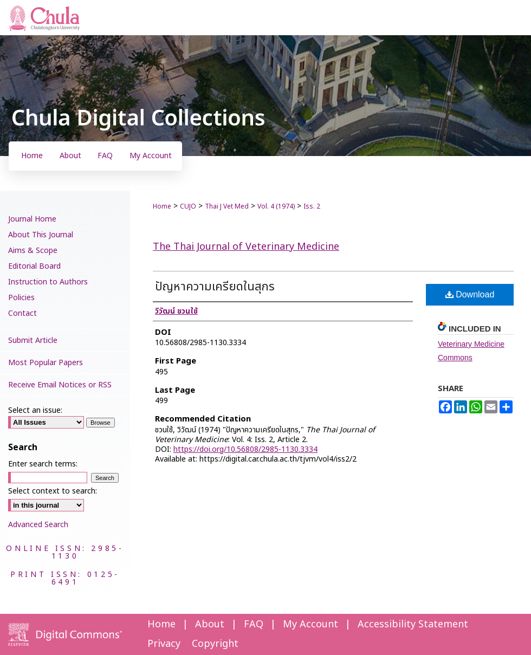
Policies (21, 297)
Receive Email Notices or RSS (60, 385)
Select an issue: (35, 410)
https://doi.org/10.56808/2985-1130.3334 (245, 449)
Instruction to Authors (48, 282)
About (209, 624)
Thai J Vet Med (227, 206)
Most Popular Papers (45, 362)
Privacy (163, 644)
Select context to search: (52, 491)
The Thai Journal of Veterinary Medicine (246, 246)
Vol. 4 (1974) (276, 206)
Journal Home (32, 219)
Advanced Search (38, 524)
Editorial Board (34, 266)
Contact (22, 313)
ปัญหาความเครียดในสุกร (215, 287)
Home (162, 206)
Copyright (215, 644)
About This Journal (40, 235)
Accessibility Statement (413, 624)
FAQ (253, 624)
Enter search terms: (42, 464)
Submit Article (32, 340)
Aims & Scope (32, 250)
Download (470, 294)
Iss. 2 (311, 206)
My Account (310, 624)
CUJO (188, 206)
